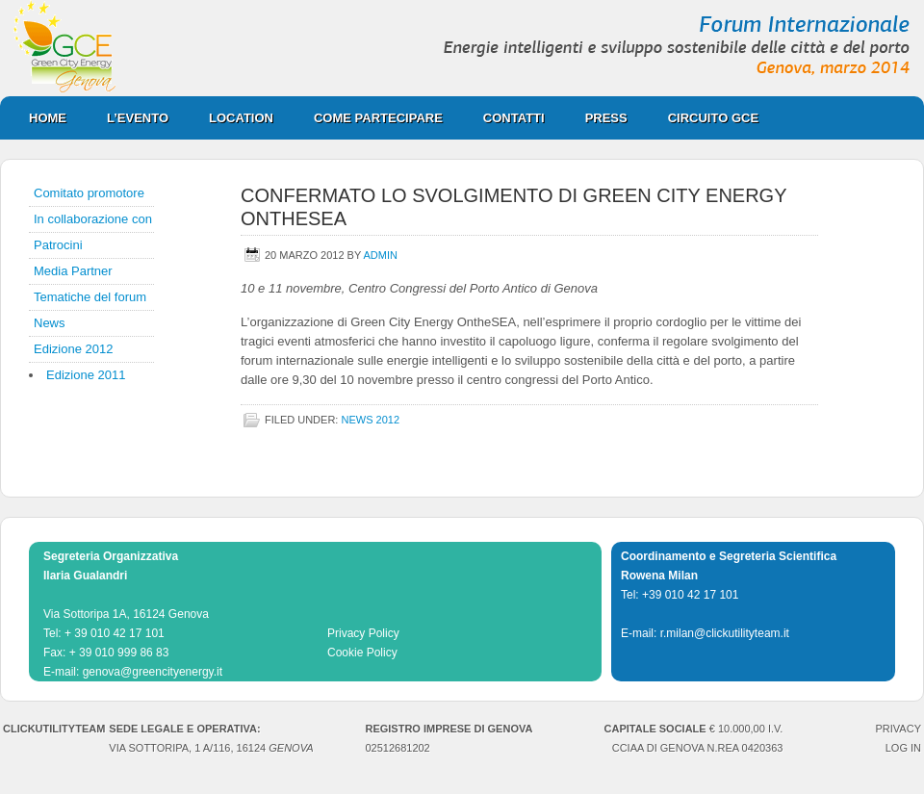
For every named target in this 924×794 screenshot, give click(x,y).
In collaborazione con (93, 219)
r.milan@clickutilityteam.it (724, 633)
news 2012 (370, 419)
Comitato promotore (89, 193)
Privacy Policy (363, 633)
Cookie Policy (362, 652)
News (49, 323)
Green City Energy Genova (462, 48)
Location (231, 118)
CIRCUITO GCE (703, 118)
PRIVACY (898, 728)
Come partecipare (369, 118)
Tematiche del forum (90, 297)
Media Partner (73, 271)
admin (381, 255)
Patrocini (58, 245)
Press (597, 118)
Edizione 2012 (73, 349)
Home (47, 118)
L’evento (137, 118)
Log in (903, 748)
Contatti (514, 118)
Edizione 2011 (85, 375)
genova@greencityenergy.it (152, 672)
